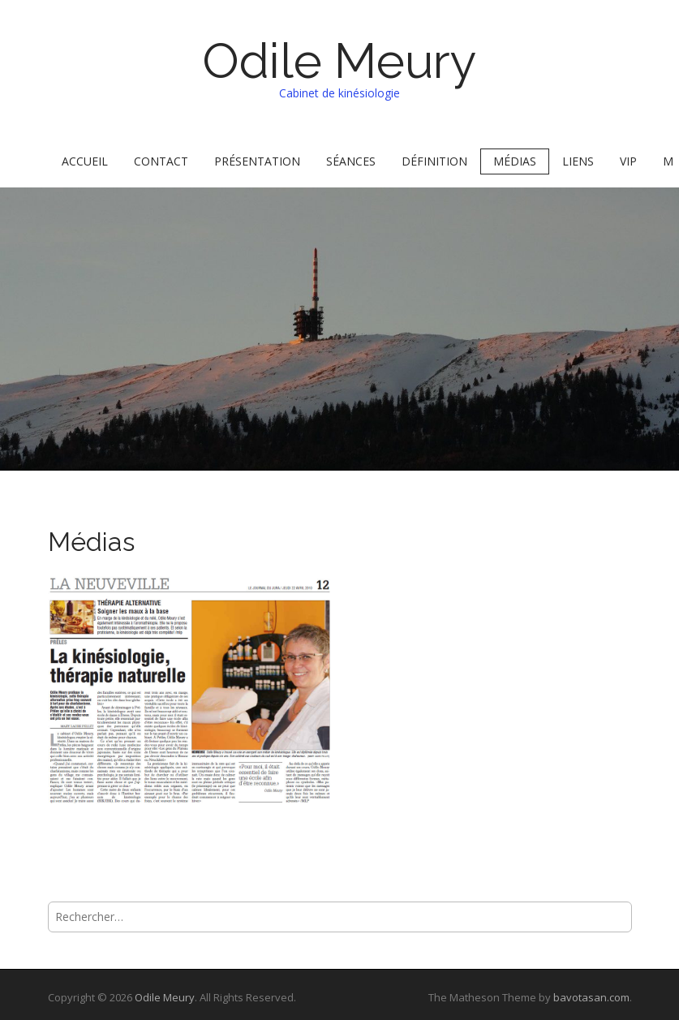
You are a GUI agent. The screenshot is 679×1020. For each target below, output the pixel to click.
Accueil (85, 161)
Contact (161, 161)
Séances (351, 161)
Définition (434, 161)
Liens (578, 161)
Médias (514, 161)
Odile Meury (339, 60)
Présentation (257, 161)
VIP (628, 161)
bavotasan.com (591, 997)
